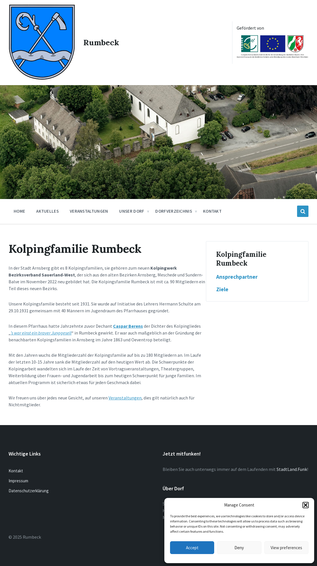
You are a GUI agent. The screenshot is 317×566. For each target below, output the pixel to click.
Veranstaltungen (125, 398)
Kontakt (16, 470)
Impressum (18, 480)
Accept (192, 547)
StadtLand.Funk (292, 469)
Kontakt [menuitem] (212, 211)
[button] (305, 505)
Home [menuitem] (19, 211)
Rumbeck (101, 42)
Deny (239, 547)
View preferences (286, 547)
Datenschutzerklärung (29, 490)
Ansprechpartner (236, 276)
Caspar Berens (128, 326)
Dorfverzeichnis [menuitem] (173, 211)
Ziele (222, 289)
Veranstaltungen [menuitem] (89, 211)
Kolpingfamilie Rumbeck (241, 259)
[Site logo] (42, 78)
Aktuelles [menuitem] (47, 211)
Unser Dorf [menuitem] (131, 211)
